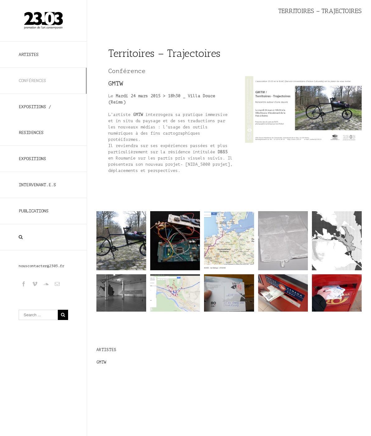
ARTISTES (29, 54)
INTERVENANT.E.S (37, 185)
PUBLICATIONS (34, 211)
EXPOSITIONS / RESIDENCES (35, 119)
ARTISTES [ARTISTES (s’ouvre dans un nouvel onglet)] (106, 349)
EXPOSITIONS (32, 158)
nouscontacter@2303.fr (41, 266)
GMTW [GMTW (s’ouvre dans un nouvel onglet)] (115, 83)
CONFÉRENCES (32, 80)
